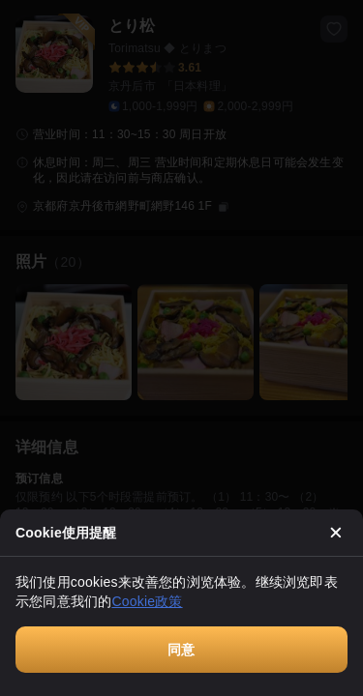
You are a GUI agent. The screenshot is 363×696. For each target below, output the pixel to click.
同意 (181, 649)
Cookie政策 (146, 601)
